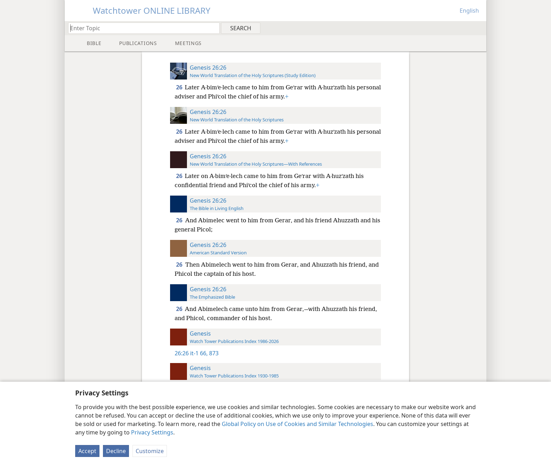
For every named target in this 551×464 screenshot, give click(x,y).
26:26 (182, 353)
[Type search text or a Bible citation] (140, 28)
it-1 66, (199, 353)
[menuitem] (478, 27)
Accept (87, 451)
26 (179, 87)
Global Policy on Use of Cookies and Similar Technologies (297, 424)
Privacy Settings (152, 432)
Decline (116, 451)
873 (213, 353)
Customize (150, 451)
